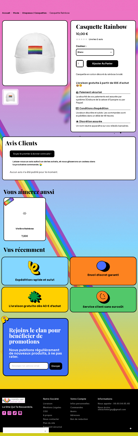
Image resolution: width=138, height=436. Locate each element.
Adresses (75, 419)
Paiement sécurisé (52, 431)
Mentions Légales (52, 411)
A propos (47, 419)
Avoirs (73, 415)
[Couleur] (95, 53)
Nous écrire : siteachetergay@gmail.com (112, 412)
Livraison (47, 407)
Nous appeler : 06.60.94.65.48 (114, 407)
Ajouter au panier (99, 65)
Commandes (76, 411)
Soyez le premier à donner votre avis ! (32, 155)
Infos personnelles (79, 407)
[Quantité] (79, 65)
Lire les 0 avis (96, 41)
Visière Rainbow (24, 232)
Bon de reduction (79, 423)
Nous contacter (51, 423)
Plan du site (49, 427)
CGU (45, 415)
